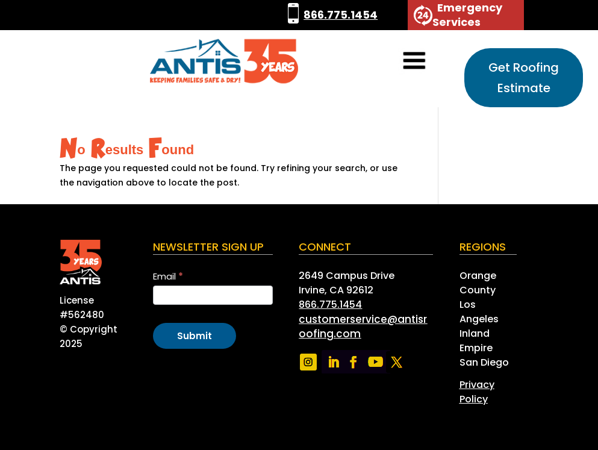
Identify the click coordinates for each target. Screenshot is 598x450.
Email (168, 276)
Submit (194, 336)
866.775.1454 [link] (341, 15)
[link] (293, 15)
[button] (397, 61)
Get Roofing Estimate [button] (523, 77)
